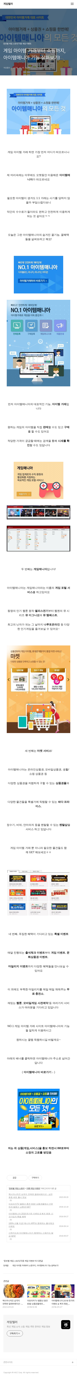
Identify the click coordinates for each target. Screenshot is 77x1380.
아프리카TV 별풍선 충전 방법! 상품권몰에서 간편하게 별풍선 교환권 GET (31, 1205)
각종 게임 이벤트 (33, 1188)
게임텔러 (8, 4)
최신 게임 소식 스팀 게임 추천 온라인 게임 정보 (28, 1326)
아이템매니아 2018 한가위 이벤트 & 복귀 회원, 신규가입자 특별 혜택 (31, 1215)
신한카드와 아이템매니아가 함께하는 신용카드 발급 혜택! (31, 1234)
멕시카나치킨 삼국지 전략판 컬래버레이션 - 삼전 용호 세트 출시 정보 (31, 1195)
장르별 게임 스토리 (16, 1188)
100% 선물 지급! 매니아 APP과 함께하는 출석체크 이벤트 (31, 1225)
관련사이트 (8, 1362)
